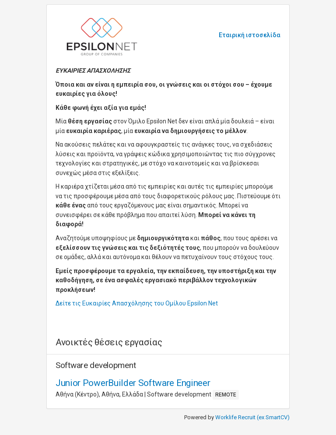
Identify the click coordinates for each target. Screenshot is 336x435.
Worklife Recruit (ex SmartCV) (252, 417)
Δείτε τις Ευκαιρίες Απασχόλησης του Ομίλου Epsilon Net (137, 303)
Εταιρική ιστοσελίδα (249, 35)
